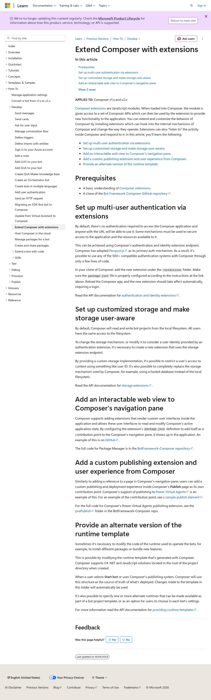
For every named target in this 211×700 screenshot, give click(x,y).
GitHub (110, 440)
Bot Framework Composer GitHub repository (136, 193)
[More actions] (202, 38)
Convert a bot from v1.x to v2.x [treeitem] (31, 101)
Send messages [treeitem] (24, 113)
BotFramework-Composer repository (163, 448)
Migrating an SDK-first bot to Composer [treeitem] (33, 207)
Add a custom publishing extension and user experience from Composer (134, 159)
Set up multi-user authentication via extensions (108, 72)
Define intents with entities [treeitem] (31, 143)
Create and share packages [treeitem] (32, 245)
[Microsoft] (7, 5)
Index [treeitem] (11, 46)
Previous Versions (98, 39)
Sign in (201, 5)
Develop (132, 39)
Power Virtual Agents (171, 492)
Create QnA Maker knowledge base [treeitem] (37, 174)
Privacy (90, 687)
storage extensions (135, 385)
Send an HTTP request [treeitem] (29, 198)
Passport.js (116, 250)
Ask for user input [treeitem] (26, 125)
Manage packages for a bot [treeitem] (32, 239)
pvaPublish (83, 511)
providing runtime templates (173, 609)
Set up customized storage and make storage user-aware (115, 78)
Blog (56, 687)
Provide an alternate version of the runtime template (120, 164)
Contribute (74, 687)
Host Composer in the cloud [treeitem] (32, 233)
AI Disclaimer (13, 687)
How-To (118, 39)
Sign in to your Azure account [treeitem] (34, 149)
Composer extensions (90, 108)
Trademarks (131, 687)
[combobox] (35, 38)
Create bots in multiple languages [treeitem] (36, 186)
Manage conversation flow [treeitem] (31, 131)
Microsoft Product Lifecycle (119, 18)
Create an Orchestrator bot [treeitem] (32, 180)
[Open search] (192, 5)
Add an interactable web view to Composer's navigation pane (117, 83)
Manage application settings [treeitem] (29, 95)
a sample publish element (181, 497)
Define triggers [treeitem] (24, 137)
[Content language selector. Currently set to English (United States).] (24, 677)
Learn (78, 39)
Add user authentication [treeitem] (30, 192)
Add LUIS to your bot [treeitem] (28, 162)
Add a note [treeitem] (22, 156)
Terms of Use (110, 687)
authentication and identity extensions (149, 295)
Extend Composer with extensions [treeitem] (36, 227)
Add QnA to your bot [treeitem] (28, 168)
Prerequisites (87, 67)
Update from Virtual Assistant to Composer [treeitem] (35, 218)
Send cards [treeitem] (22, 119)
